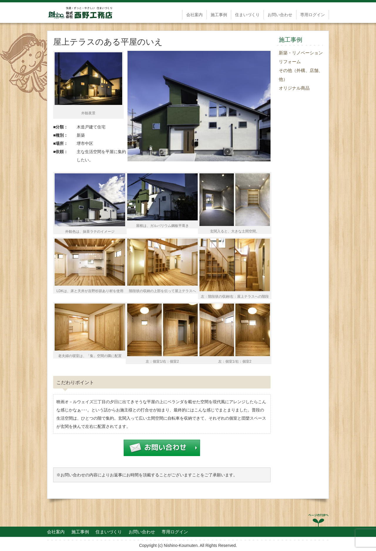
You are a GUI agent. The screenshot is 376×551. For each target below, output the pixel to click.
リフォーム (290, 61)
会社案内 (194, 14)
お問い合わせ (280, 14)
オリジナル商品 (294, 88)
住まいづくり (247, 14)
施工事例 (219, 14)
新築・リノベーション (301, 52)
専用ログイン (312, 14)
